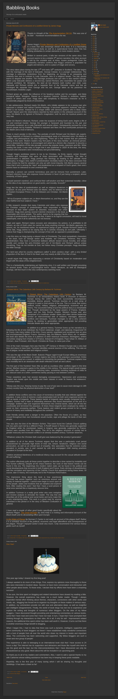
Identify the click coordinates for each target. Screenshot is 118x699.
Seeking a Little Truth (96, 118)
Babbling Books (22, 7)
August (95, 60)
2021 (94, 36)
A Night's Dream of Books (97, 89)
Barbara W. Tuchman (32, 537)
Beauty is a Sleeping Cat (97, 91)
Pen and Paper (95, 112)
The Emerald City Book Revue (98, 128)
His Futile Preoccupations (97, 100)
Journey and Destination (97, 105)
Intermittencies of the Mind (97, 102)
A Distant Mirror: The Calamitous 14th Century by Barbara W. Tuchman (33, 289)
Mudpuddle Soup (95, 110)
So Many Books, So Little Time (98, 121)
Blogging (18, 673)
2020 (94, 38)
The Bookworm (95, 126)
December (96, 52)
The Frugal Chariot (96, 130)
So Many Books (95, 120)
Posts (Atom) (15, 683)
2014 (94, 49)
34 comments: (24, 671)
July (95, 62)
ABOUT (12, 18)
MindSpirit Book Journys (97, 109)
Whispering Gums (96, 133)
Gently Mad (94, 97)
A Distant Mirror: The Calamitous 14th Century (49, 294)
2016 (94, 45)
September (96, 58)
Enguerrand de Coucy (45, 537)
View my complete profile (103, 27)
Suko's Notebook (95, 123)
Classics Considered (96, 94)
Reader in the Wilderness (97, 113)
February (96, 71)
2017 (94, 43)
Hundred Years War (53, 537)
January (95, 73)
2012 (94, 83)
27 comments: (24, 281)
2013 (94, 51)
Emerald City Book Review (98, 96)
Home (6, 18)
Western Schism (61, 537)
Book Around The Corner (97, 92)
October (95, 56)
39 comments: (24, 535)
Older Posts (83, 677)
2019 (94, 40)
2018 (94, 42)
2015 (94, 47)
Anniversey (12, 673)
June (95, 64)
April (95, 67)
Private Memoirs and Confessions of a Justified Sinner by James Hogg (33, 26)
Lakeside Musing (95, 107)
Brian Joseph (103, 25)
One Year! (10, 544)
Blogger (64, 691)
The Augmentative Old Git (97, 125)
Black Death (38, 537)
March (95, 69)
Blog (15, 673)
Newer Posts (9, 677)
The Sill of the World (96, 131)
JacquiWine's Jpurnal (96, 104)
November (96, 54)
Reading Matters (95, 115)
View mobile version (46, 680)
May (95, 65)
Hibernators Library (96, 99)
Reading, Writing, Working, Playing (99, 117)
